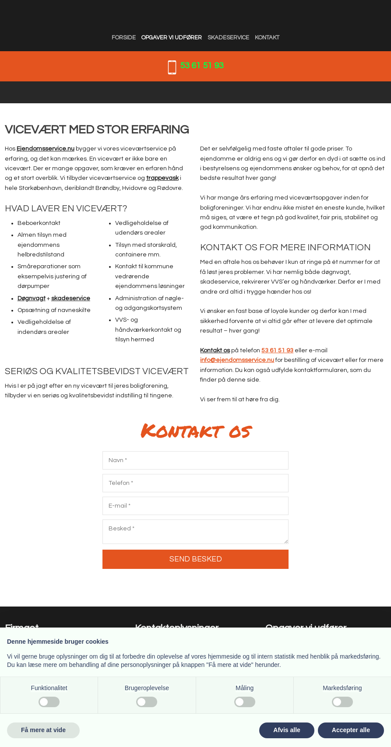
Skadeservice (228, 38)
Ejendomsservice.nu (45, 149)
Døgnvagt (32, 298)
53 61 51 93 (202, 65)
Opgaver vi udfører (171, 38)
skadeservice (70, 298)
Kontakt (267, 38)
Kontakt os (215, 350)
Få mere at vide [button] (43, 729)
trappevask (162, 178)
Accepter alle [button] (351, 729)
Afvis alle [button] (286, 729)
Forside (124, 38)
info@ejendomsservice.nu (237, 360)
